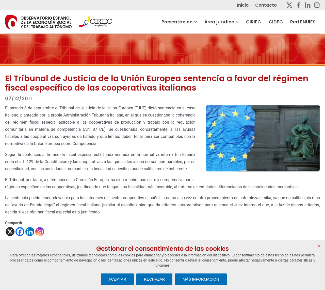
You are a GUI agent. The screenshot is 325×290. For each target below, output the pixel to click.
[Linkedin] (307, 5)
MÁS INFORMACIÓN (201, 279)
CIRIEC (258, 22)
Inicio (247, 5)
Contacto (270, 5)
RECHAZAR (154, 279)
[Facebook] (298, 5)
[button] (201, 22)
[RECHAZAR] (318, 245)
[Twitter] (289, 5)
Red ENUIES (307, 22)
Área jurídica (227, 22)
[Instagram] (317, 5)
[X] (10, 231)
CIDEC (280, 22)
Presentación (185, 22)
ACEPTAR (117, 279)
